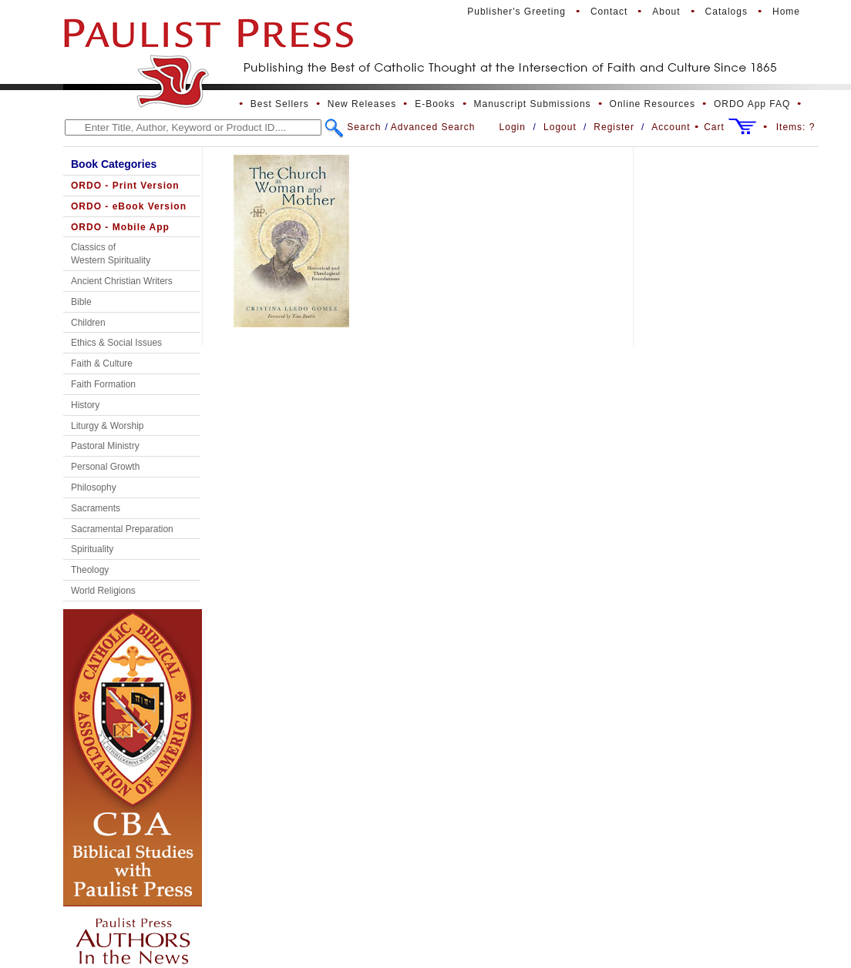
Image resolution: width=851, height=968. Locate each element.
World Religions (103, 590)
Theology (90, 569)
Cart (714, 127)
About (666, 11)
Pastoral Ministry (105, 445)
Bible (81, 301)
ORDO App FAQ (752, 104)
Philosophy (93, 487)
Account (670, 127)
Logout (560, 127)
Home (786, 11)
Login (513, 127)
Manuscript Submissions (532, 104)
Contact (608, 11)
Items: (796, 127)
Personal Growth (105, 466)
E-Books (435, 104)
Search (364, 127)
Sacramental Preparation (122, 529)
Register (614, 127)
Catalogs (726, 11)
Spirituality (92, 549)
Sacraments (95, 508)
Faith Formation (103, 384)
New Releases (362, 104)
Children (88, 322)
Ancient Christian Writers (122, 281)
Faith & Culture (102, 363)
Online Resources (652, 104)
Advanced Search (433, 127)
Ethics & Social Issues (116, 342)
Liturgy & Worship (107, 425)
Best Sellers (280, 104)
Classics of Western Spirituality (110, 254)
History (85, 405)
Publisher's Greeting (516, 11)
